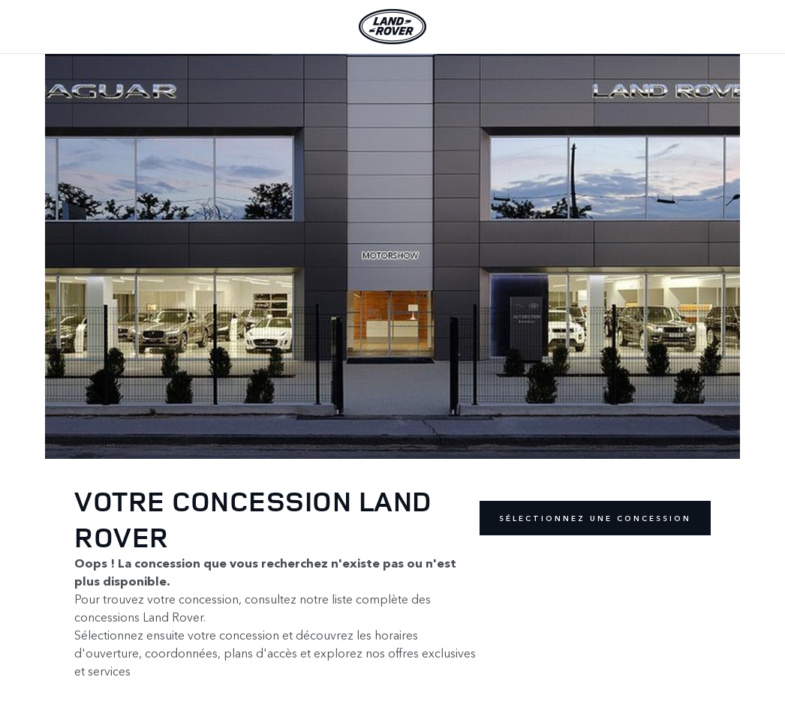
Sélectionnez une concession (595, 518)
